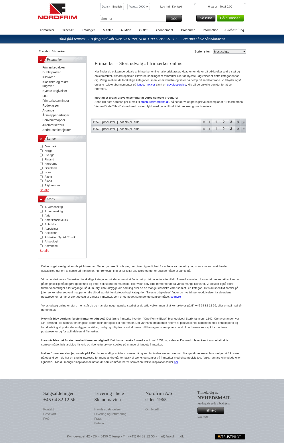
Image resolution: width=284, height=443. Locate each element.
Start (204, 122)
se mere (175, 296)
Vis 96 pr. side (130, 122)
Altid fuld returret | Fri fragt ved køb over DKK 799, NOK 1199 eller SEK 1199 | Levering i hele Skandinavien (142, 39)
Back (209, 122)
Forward (238, 122)
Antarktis (50, 224)
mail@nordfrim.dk (171, 436)
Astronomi (51, 246)
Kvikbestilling (234, 30)
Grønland (51, 168)
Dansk (106, 6)
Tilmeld (214, 410)
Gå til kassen (231, 18)
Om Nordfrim (154, 409)
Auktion (126, 30)
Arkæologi (51, 241)
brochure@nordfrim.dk (154, 101)
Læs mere (203, 416)
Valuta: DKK (138, 7)
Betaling (100, 423)
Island (48, 172)
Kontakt (177, 6)
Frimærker (47, 30)
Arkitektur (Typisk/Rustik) (61, 237)
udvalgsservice (176, 84)
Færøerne (51, 163)
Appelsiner (51, 228)
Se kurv (207, 18)
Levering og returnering (110, 414)
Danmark (50, 146)
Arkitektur (51, 232)
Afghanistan (52, 185)
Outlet (143, 30)
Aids (47, 215)
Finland (49, 159)
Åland (48, 176)
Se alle (44, 190)
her (176, 362)
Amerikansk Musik (56, 220)
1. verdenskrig (54, 207)
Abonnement (164, 30)
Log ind (165, 6)
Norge (48, 150)
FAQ (46, 418)
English (117, 6)
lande (140, 84)
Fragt (98, 418)
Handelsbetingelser (107, 409)
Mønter (108, 30)
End (243, 122)
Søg (176, 18)
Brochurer (188, 30)
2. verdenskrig (54, 211)
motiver (150, 84)
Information (210, 30)
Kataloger (88, 30)
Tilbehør (68, 30)
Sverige (49, 155)
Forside (43, 51)
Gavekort (49, 414)
